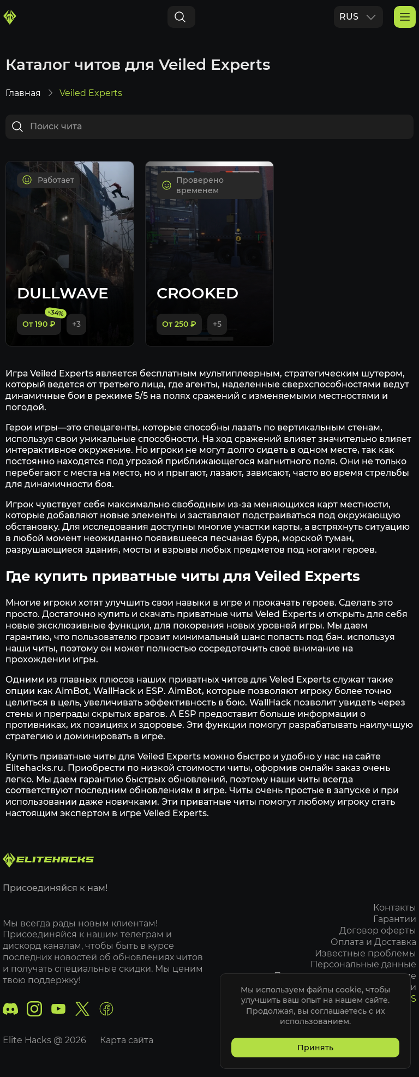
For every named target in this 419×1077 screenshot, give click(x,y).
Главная (23, 93)
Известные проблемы (365, 953)
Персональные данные (363, 964)
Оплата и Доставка (373, 942)
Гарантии (394, 919)
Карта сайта (126, 1040)
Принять (315, 1047)
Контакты (394, 907)
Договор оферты (377, 930)
